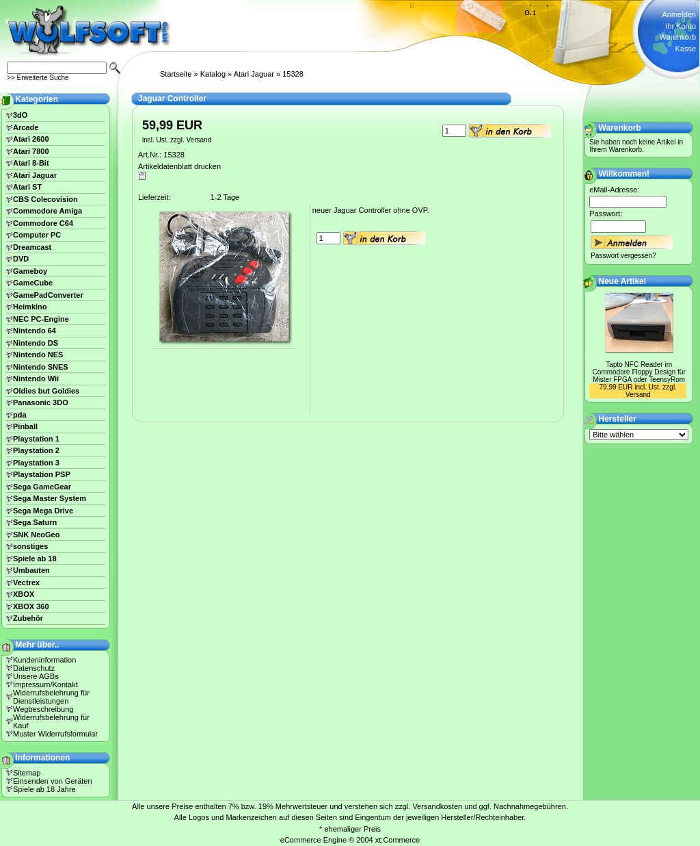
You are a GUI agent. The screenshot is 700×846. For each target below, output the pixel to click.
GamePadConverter (48, 295)
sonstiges (30, 546)
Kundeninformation (44, 660)
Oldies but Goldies (46, 391)
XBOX (23, 594)
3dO (20, 115)
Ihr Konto (680, 26)
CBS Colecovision (45, 199)
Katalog (213, 74)
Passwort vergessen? (623, 255)
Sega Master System (49, 498)
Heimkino (30, 307)
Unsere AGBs (36, 676)
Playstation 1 (36, 439)
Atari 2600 (31, 139)
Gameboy (30, 271)
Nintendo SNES (40, 367)
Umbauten (31, 570)
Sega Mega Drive (43, 511)
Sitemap (26, 773)
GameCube (33, 283)
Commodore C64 (43, 223)
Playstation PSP (41, 474)
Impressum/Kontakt (45, 684)
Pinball (25, 426)
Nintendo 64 (34, 330)
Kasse (685, 48)
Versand (198, 140)
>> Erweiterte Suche (38, 77)
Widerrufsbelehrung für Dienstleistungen (51, 697)
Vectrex (26, 582)
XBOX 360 (31, 606)
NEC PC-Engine (41, 319)
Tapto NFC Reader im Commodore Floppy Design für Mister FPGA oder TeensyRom (639, 372)
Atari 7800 (31, 151)
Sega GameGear (42, 487)
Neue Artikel (623, 281)
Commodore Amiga (47, 211)
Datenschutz (34, 668)
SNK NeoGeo (36, 534)
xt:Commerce (397, 840)
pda (20, 415)
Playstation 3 (36, 463)
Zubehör (28, 618)
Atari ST (27, 187)
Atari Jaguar (254, 74)
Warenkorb (678, 37)
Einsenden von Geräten (52, 781)
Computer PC (37, 235)
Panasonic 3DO (40, 402)
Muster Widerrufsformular (55, 734)
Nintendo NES (38, 354)
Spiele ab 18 (35, 558)
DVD (21, 259)
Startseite (175, 74)
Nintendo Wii (36, 378)
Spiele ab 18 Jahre (44, 789)
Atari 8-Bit (31, 163)
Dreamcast (32, 247)
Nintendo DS (35, 343)
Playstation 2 (36, 450)
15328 (293, 74)
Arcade (25, 127)
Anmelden (679, 14)
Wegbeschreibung (43, 709)
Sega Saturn (35, 522)
